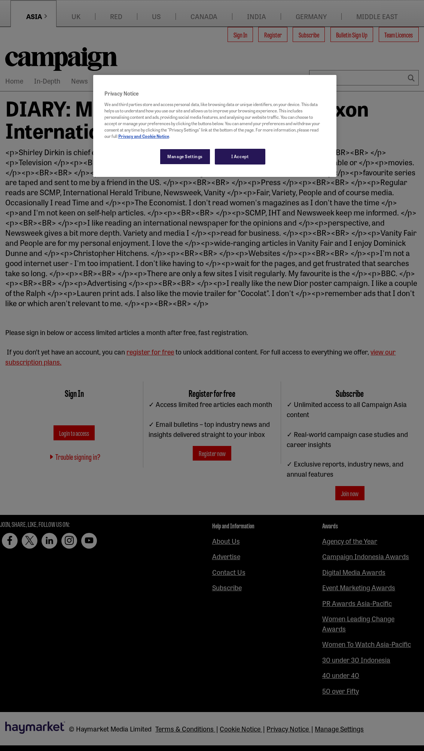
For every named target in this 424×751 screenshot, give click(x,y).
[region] (214, 126)
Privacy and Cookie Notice (143, 136)
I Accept (240, 156)
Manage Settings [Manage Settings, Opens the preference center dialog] (185, 156)
